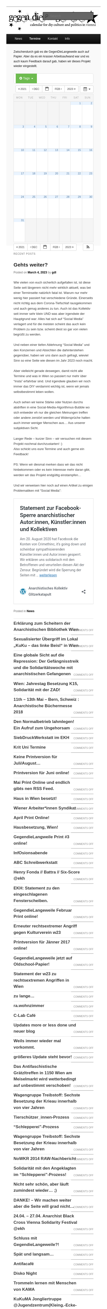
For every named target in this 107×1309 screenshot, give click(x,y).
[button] (88, 247)
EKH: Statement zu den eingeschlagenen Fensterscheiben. (37, 894)
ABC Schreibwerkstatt (36, 862)
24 (22, 196)
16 (90, 150)
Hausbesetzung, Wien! (36, 827)
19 (45, 173)
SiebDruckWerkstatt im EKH (41, 737)
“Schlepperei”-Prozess (36, 1126)
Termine (35, 38)
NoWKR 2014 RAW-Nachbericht (45, 1158)
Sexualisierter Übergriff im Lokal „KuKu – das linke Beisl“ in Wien (46, 642)
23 (90, 173)
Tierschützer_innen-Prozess (41, 1117)
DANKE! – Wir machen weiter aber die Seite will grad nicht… (44, 1203)
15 (79, 150)
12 (45, 150)
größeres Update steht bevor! (43, 1057)
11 (33, 150)
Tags (26, 78)
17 (22, 173)
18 (33, 173)
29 (79, 196)
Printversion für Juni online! (41, 773)
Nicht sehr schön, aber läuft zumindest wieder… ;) (41, 1187)
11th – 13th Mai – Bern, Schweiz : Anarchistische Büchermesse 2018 (46, 705)
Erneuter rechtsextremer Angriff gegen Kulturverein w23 (45, 929)
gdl (54, 272)
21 (67, 173)
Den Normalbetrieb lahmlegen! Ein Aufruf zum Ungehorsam (44, 724)
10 (22, 150)
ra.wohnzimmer (29, 1005)
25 (33, 196)
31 (22, 220)
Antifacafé (24, 1263)
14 (67, 150)
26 (45, 196)
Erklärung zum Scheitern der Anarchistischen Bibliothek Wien (46, 626)
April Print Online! (31, 817)
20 (56, 173)
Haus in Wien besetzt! (35, 798)
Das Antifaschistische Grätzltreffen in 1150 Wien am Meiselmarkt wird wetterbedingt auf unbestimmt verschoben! (45, 1076)
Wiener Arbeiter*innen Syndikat (45, 808)
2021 (22, 88)
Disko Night (25, 1273)
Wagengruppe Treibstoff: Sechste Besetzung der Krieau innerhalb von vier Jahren (47, 1101)
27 (56, 196)
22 (79, 173)
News (18, 38)
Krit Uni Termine (30, 747)
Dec (36, 88)
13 (56, 150)
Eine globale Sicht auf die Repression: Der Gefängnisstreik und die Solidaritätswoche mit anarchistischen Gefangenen (46, 664)
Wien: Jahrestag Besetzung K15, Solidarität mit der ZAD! (46, 686)
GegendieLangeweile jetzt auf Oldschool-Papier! (43, 961)
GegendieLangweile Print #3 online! (41, 840)
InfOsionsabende (30, 853)
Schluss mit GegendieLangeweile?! (36, 1241)
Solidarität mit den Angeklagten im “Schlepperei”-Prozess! (45, 1171)
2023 (71, 88)
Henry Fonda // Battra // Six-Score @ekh (47, 875)
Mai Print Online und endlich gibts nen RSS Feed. (42, 785)
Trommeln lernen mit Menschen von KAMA (45, 1286)
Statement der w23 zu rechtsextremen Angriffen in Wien (41, 980)
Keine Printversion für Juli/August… (35, 760)
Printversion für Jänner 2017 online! (42, 945)
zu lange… (24, 996)
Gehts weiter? (31, 265)
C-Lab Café (25, 1015)
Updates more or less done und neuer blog (45, 1028)
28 (67, 196)
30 (90, 196)
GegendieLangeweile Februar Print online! (43, 913)
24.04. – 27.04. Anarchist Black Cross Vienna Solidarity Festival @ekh (45, 1222)
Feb (59, 88)
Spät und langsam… (34, 1254)
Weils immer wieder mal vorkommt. (37, 1044)
